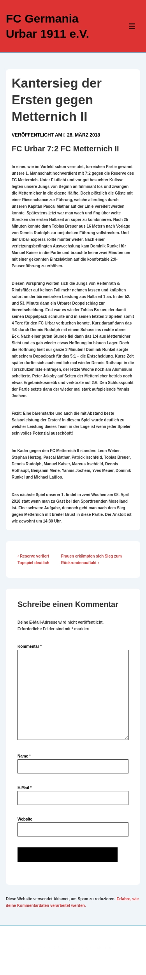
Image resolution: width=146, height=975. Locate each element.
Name (23, 756)
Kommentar (30, 646)
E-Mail (23, 788)
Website (25, 819)
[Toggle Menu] (132, 26)
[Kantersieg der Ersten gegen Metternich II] (83, 135)
